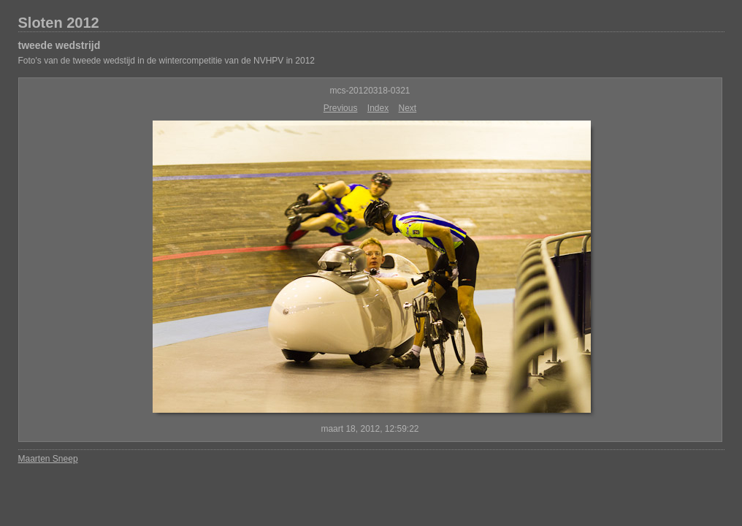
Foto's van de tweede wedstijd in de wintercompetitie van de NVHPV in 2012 (166, 61)
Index (378, 108)
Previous (341, 108)
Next (408, 108)
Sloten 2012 (58, 23)
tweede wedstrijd (59, 45)
